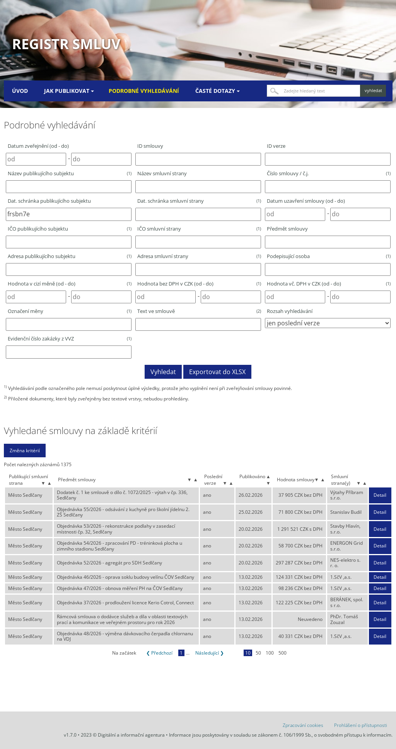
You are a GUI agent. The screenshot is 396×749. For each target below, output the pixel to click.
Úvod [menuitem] (20, 90)
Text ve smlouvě (199, 311)
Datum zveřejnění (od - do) (38, 145)
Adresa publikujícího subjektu (69, 256)
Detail (380, 495)
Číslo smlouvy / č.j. (329, 173)
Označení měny (69, 311)
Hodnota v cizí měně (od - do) (69, 284)
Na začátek (124, 653)
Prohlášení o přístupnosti (360, 725)
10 (248, 653)
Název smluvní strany (162, 173)
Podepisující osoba (329, 256)
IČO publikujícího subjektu (69, 229)
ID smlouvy (150, 145)
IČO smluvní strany (199, 229)
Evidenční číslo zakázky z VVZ (69, 338)
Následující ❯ (209, 653)
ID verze (276, 145)
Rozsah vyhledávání (289, 311)
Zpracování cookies (303, 725)
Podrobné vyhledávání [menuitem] (144, 90)
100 (270, 653)
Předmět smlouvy (287, 228)
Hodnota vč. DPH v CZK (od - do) (329, 284)
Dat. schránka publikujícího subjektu (49, 200)
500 (282, 653)
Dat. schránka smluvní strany (199, 201)
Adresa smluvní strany (199, 256)
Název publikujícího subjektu (69, 173)
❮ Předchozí (159, 653)
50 (258, 653)
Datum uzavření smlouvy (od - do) (306, 200)
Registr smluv (66, 43)
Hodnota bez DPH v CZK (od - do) (199, 284)
